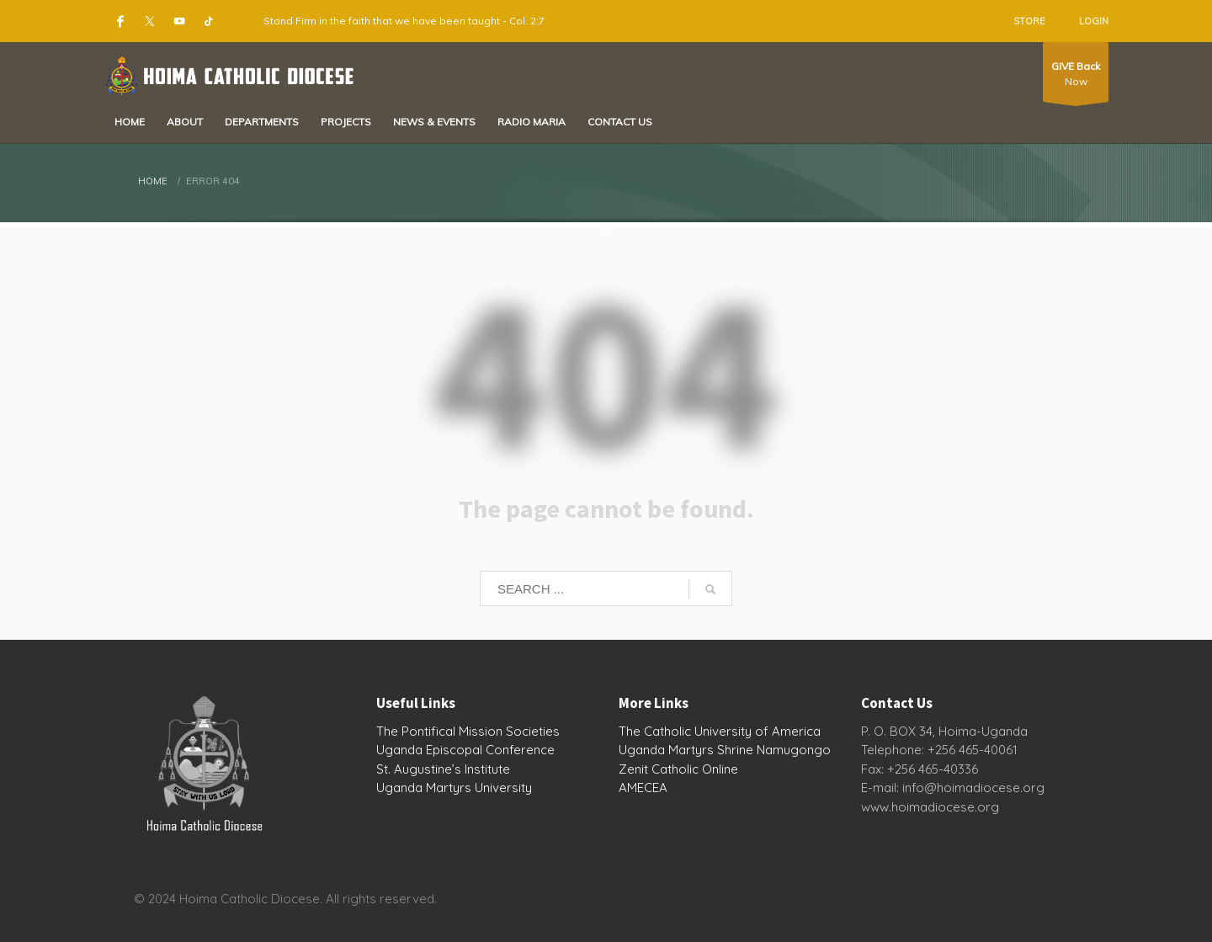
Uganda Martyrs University (454, 788)
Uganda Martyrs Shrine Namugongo (725, 750)
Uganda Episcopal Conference (465, 750)
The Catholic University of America (720, 731)
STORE (1029, 21)
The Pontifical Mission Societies (468, 731)
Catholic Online (694, 769)
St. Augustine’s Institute (443, 769)
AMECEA (643, 788)
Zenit (633, 769)
